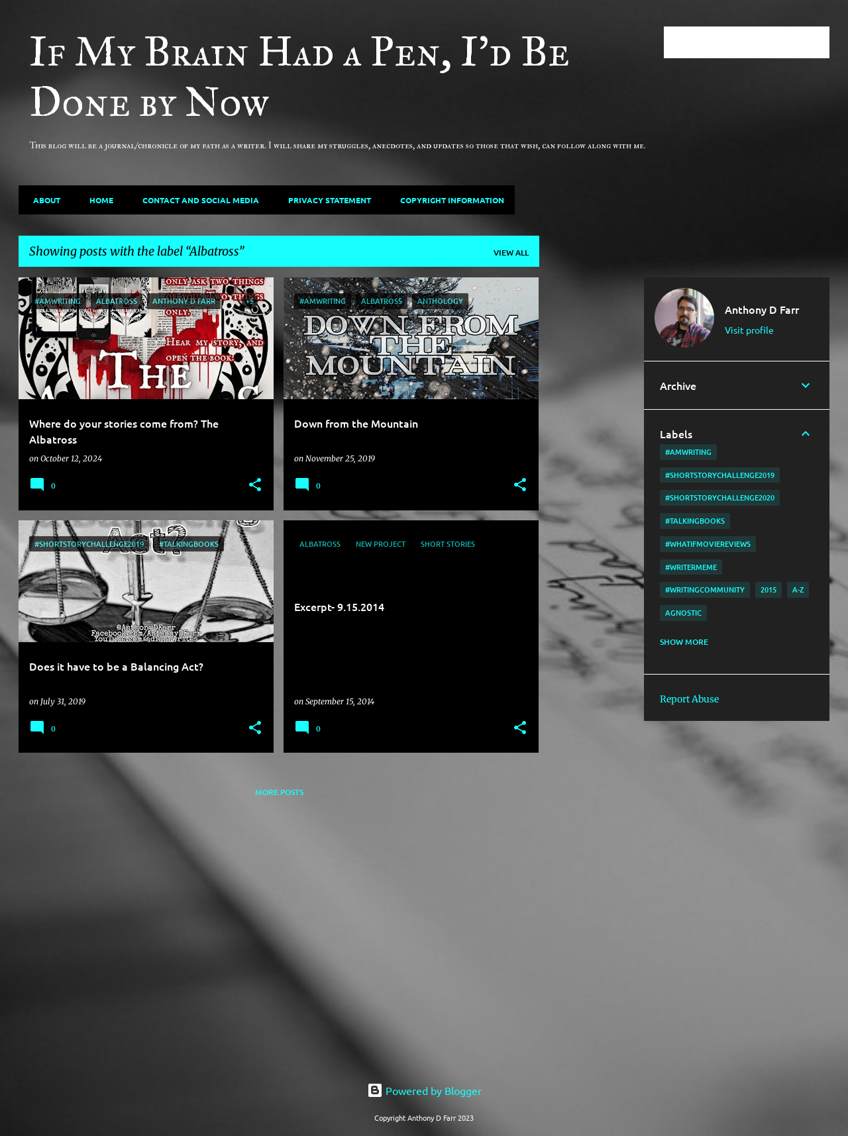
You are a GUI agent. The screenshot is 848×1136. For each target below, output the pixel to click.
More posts (279, 792)
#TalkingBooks (695, 520)
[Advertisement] (591, 476)
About (42, 200)
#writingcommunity (705, 589)
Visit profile (749, 330)
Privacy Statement (325, 200)
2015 (768, 589)
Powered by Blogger (424, 1090)
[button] (255, 486)
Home (97, 200)
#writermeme (691, 567)
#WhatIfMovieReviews (708, 543)
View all (511, 252)
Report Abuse (689, 699)
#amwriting (688, 451)
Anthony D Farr (762, 309)
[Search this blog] (759, 42)
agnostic (683, 612)
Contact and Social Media (196, 200)
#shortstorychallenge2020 (719, 497)
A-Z (798, 589)
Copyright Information (448, 200)
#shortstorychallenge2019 (719, 475)
